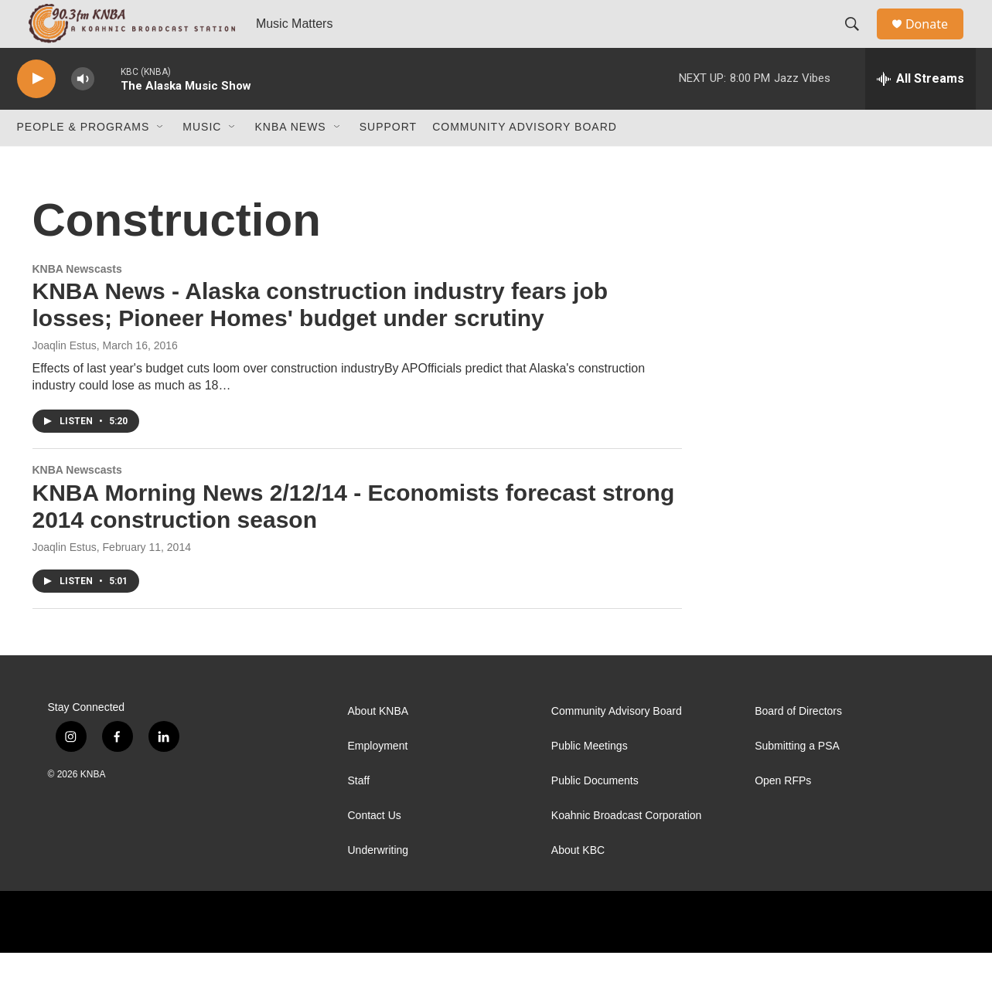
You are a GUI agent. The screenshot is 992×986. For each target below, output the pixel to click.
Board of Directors (798, 744)
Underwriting (378, 883)
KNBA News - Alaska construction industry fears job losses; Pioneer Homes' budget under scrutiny (320, 338)
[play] (36, 112)
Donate (936, 40)
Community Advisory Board (524, 161)
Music (201, 161)
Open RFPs (783, 814)
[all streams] (920, 112)
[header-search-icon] (859, 41)
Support (388, 161)
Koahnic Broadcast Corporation (626, 849)
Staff (359, 814)
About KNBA (378, 744)
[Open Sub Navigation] (161, 161)
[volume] (83, 112)
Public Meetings (589, 779)
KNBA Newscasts (77, 302)
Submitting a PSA (797, 779)
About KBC (578, 883)
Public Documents (595, 814)
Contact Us (374, 849)
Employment (378, 779)
